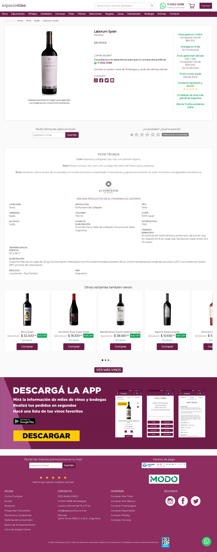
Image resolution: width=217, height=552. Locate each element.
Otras (71, 14)
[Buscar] (152, 6)
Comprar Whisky (120, 515)
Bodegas (149, 14)
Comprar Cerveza (121, 520)
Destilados (46, 14)
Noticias (161, 14)
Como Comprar (13, 496)
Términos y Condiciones (18, 515)
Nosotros (10, 505)
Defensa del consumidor (19, 520)
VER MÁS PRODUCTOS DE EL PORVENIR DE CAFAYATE (109, 198)
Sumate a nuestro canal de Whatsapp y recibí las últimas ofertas (130, 69)
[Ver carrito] (192, 5)
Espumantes (18, 14)
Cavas (120, 14)
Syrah (12, 215)
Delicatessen (134, 14)
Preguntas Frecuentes (17, 510)
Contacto (174, 14)
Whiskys (32, 14)
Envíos (8, 501)
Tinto (144, 207)
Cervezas (60, 14)
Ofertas (81, 14)
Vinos (5, 14)
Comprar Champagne (123, 505)
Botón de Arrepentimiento (20, 524)
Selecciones (95, 14)
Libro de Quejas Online (18, 529)
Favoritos (99, 35)
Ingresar (206, 5)
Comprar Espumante (123, 510)
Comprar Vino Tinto (122, 496)
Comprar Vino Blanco (123, 501)
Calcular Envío (190, 77)
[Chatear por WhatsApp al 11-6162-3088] (172, 6)
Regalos (109, 14)
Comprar (27, 346)
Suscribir (72, 134)
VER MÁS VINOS (108, 370)
